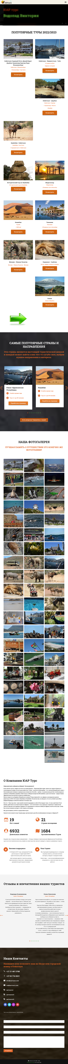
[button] (27, 412)
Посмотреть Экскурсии (23, 23)
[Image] (18, 49)
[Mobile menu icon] (66, 2)
